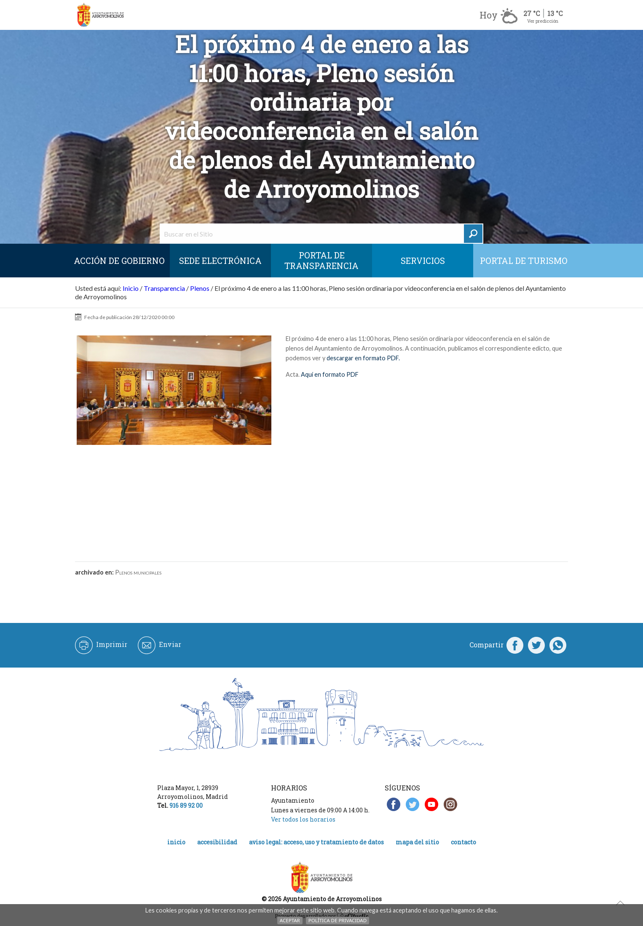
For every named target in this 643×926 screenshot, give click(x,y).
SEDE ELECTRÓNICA (220, 260)
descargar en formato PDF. (363, 358)
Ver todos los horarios (303, 819)
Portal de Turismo (524, 260)
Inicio (131, 288)
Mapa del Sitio (417, 842)
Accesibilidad (217, 842)
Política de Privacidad (337, 920)
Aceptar (290, 920)
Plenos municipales (138, 572)
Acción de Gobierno (119, 260)
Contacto (463, 842)
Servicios (423, 260)
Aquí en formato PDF (329, 374)
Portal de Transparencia (321, 260)
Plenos (199, 288)
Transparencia (164, 288)
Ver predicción (542, 21)
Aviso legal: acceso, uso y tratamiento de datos (316, 842)
